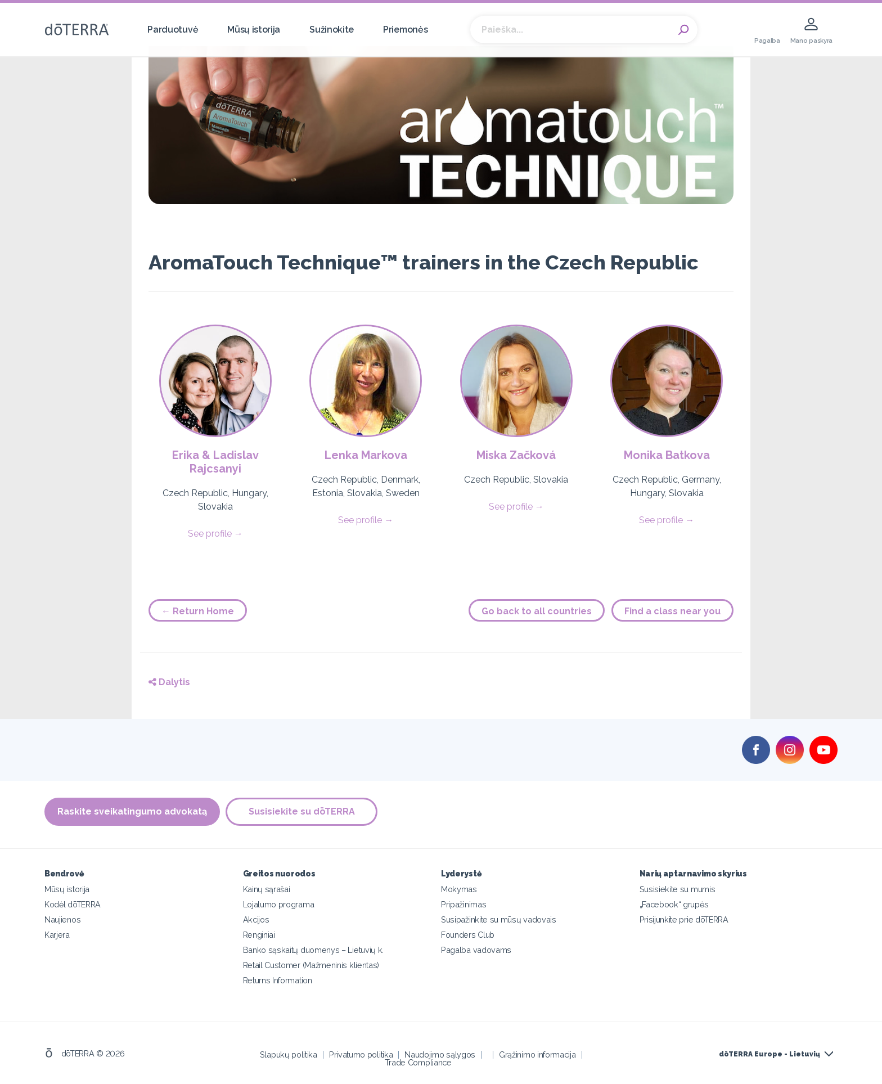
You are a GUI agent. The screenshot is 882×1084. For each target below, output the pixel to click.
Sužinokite (331, 29)
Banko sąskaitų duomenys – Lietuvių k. (313, 950)
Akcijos (256, 919)
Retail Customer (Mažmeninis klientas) (311, 965)
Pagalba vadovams (476, 950)
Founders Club (467, 934)
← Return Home (197, 611)
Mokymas (459, 889)
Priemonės (405, 29)
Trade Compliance (418, 1062)
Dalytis (169, 682)
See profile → (215, 533)
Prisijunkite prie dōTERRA (684, 919)
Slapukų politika (288, 1054)
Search (683, 30)
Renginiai (259, 934)
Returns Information (277, 980)
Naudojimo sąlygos (439, 1054)
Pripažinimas (463, 904)
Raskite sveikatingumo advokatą (132, 811)
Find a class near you (672, 611)
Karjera (57, 934)
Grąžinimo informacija (537, 1054)
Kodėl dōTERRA (72, 904)
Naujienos (62, 919)
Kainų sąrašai (266, 889)
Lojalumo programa (278, 904)
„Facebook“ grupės (674, 904)
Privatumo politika (361, 1054)
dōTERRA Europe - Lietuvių (769, 1054)
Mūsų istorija (253, 29)
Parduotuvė (172, 29)
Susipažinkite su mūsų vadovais (498, 919)
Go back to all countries (537, 611)
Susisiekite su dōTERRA (302, 811)
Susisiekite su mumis (678, 889)
